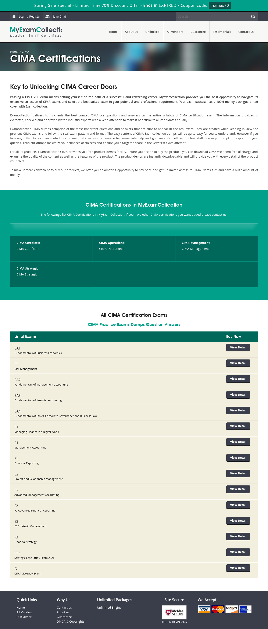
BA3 (17, 393)
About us (63, 602)
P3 (16, 363)
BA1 (17, 347)
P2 (16, 483)
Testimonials (222, 32)
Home (113, 32)
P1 (16, 438)
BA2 (17, 378)
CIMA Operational (112, 243)
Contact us (64, 597)
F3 (16, 528)
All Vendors (175, 32)
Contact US (246, 32)
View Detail (241, 347)
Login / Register (26, 16)
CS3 (17, 543)
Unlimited (152, 32)
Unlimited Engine (109, 597)
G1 (16, 558)
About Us (131, 32)
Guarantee (198, 32)
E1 (16, 423)
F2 (16, 498)
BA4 (17, 408)
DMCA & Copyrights (71, 611)
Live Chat (56, 16)
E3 (16, 513)
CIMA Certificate (28, 243)
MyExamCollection (39, 32)
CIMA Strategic (27, 268)
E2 (16, 468)
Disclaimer (24, 606)
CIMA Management (196, 243)
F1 (16, 453)
